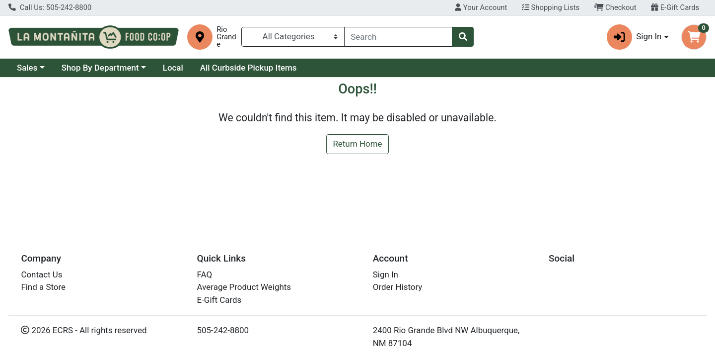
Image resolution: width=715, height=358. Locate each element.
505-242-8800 (223, 330)
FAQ (205, 274)
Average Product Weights (244, 287)
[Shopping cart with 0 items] (694, 37)
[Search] (398, 37)
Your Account (481, 7)
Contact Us (41, 274)
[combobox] (398, 37)
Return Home (357, 144)
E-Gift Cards (675, 7)
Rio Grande (226, 37)
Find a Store (43, 287)
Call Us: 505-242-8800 (49, 7)
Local (173, 68)
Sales (27, 68)
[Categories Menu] (293, 37)
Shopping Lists (550, 7)
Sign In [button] (634, 37)
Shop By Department (100, 68)
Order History (398, 287)
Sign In (385, 274)
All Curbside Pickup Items (248, 68)
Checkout (615, 7)
